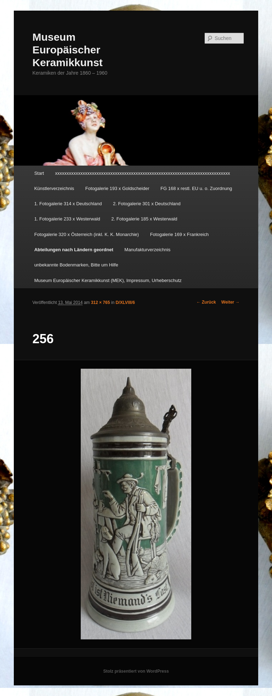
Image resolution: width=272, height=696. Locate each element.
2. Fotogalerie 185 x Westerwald (144, 219)
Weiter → (230, 302)
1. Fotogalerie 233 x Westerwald (67, 219)
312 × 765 (100, 302)
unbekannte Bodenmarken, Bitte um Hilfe (76, 265)
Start (39, 173)
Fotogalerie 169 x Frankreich (179, 234)
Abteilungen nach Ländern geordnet (73, 249)
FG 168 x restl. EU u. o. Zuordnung (196, 188)
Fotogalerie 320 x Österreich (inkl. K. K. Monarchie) (86, 234)
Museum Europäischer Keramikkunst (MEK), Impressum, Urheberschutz (108, 280)
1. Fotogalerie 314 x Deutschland (68, 203)
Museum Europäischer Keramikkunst (67, 49)
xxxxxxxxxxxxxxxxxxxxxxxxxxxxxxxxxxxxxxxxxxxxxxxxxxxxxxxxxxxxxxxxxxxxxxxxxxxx (142, 173)
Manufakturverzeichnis (147, 249)
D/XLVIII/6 (125, 302)
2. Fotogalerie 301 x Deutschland (147, 203)
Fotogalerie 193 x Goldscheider (117, 188)
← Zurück (206, 302)
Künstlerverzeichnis (54, 188)
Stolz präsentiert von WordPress (136, 671)
